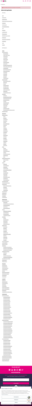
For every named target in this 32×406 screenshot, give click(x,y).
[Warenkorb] (30, 1)
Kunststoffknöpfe (6, 165)
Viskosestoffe (5, 56)
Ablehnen (16, 402)
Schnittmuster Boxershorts (7, 351)
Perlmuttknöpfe (5, 168)
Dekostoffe (4, 94)
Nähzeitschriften (4, 281)
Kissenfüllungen (4, 191)
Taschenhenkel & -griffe (6, 182)
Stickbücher (4, 284)
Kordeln (4, 126)
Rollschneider (5, 221)
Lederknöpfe (5, 175)
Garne (3, 146)
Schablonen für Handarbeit (7, 247)
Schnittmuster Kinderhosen (7, 328)
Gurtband (4, 122)
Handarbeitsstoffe (6, 102)
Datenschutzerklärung (18, 385)
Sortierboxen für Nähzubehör (7, 257)
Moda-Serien (5, 91)
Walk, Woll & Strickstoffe (7, 69)
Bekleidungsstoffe (5, 52)
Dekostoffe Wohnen (6, 99)
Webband (4, 143)
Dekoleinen (5, 95)
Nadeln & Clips (4, 225)
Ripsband (4, 133)
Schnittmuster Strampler (7, 327)
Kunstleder (5, 76)
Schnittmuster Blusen (6, 299)
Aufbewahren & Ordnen (5, 251)
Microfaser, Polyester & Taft (7, 65)
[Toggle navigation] (1, 0)
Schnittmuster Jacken (6, 305)
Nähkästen (5, 252)
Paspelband (5, 132)
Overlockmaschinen (5, 268)
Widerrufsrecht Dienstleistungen (7, 21)
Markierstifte (5, 202)
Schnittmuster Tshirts (6, 341)
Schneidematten (5, 219)
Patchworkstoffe (4, 79)
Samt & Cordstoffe (6, 62)
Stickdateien (4, 276)
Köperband (5, 125)
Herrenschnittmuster (5, 338)
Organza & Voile (5, 104)
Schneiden (4, 216)
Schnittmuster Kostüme (7, 318)
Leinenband (5, 129)
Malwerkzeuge (4, 260)
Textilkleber (4, 195)
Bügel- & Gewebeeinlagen (7, 185)
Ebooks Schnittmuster (5, 360)
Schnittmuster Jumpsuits (7, 315)
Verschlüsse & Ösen (5, 181)
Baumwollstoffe (5, 53)
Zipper (4, 161)
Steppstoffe (5, 75)
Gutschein (3, 30)
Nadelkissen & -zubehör (7, 234)
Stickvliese (5, 187)
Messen (3, 209)
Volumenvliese (5, 190)
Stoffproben (4, 41)
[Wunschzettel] (28, 1)
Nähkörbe (4, 254)
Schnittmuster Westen (6, 314)
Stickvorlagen (4, 286)
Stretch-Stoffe (5, 59)
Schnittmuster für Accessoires (6, 356)
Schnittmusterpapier (6, 205)
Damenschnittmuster (5, 295)
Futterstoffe (5, 73)
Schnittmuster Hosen (6, 304)
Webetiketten (4, 194)
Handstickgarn (5, 155)
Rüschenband (5, 135)
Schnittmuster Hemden (6, 340)
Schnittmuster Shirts (6, 308)
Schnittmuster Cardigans (7, 307)
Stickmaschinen (4, 266)
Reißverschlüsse (5, 159)
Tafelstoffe (5, 107)
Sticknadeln (5, 229)
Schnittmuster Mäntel (6, 302)
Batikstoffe (5, 82)
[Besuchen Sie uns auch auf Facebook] (9, 370)
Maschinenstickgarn (6, 151)
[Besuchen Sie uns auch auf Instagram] (17, 370)
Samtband (5, 136)
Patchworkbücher (5, 283)
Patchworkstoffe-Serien (7, 92)
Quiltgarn (4, 152)
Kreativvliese (5, 188)
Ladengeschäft (4, 32)
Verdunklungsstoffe (6, 108)
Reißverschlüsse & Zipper (6, 158)
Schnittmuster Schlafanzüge (7, 317)
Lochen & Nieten (4, 242)
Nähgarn (4, 148)
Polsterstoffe (5, 105)
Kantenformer (5, 206)
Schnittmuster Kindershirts (7, 333)
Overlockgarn (5, 149)
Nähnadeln (5, 228)
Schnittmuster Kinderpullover (7, 331)
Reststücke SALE (5, 111)
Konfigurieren (16, 399)
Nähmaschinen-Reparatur (6, 39)
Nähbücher (4, 280)
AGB (3, 15)
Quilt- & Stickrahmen (5, 241)
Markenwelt (4, 37)
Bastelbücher (4, 290)
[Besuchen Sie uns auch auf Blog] (22, 370)
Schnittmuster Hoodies (6, 311)
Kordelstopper (5, 178)
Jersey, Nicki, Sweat (6, 55)
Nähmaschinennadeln (5, 273)
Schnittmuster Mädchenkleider (8, 321)
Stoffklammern (5, 232)
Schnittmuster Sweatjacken (7, 312)
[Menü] (30, 396)
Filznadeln (5, 239)
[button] (23, 1)
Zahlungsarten (4, 24)
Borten (4, 116)
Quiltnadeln (5, 231)
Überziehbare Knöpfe (6, 177)
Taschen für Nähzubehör (7, 255)
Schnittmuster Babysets (7, 334)
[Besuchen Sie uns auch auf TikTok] (20, 370)
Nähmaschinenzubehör (5, 272)
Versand (13, 404)
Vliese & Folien (4, 184)
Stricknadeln (5, 238)
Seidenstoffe (5, 63)
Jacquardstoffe (5, 68)
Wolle (4, 156)
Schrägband (5, 139)
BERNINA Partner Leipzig (6, 35)
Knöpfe (3, 162)
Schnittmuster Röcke (6, 298)
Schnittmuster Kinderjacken (7, 325)
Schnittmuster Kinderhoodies (7, 330)
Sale (3, 28)
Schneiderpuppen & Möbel (6, 258)
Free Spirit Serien (6, 88)
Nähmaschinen (4, 265)
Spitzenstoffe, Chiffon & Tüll (7, 66)
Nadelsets (4, 235)
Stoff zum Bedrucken (6, 208)
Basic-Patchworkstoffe (6, 81)
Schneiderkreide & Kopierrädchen (8, 203)
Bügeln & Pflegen (4, 244)
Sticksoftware (4, 275)
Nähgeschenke (4, 261)
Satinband (5, 138)
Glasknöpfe (5, 171)
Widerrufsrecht (4, 19)
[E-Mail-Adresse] (17, 379)
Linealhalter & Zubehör (6, 215)
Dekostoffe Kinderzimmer (7, 98)
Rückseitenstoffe (6, 85)
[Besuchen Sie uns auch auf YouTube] (12, 370)
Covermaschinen (4, 269)
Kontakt (3, 44)
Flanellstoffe (5, 72)
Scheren (4, 218)
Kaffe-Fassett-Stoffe (6, 89)
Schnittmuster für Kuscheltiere (7, 357)
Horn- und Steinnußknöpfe (7, 169)
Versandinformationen (5, 26)
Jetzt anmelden (16, 383)
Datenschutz (4, 17)
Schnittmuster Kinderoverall (7, 324)
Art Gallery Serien (6, 86)
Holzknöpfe (5, 164)
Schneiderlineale (5, 212)
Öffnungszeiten (4, 33)
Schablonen (4, 245)
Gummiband (5, 120)
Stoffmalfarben (4, 197)
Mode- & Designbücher (5, 287)
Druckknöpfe (5, 174)
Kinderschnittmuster (5, 320)
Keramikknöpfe (5, 172)
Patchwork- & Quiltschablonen (8, 248)
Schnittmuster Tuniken (6, 301)
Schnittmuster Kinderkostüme (8, 337)
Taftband (4, 142)
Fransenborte (5, 119)
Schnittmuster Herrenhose (7, 350)
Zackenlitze (5, 145)
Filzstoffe (4, 101)
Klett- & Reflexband (6, 123)
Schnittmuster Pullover (6, 343)
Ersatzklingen (5, 222)
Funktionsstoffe (5, 78)
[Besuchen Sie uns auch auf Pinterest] (14, 370)
